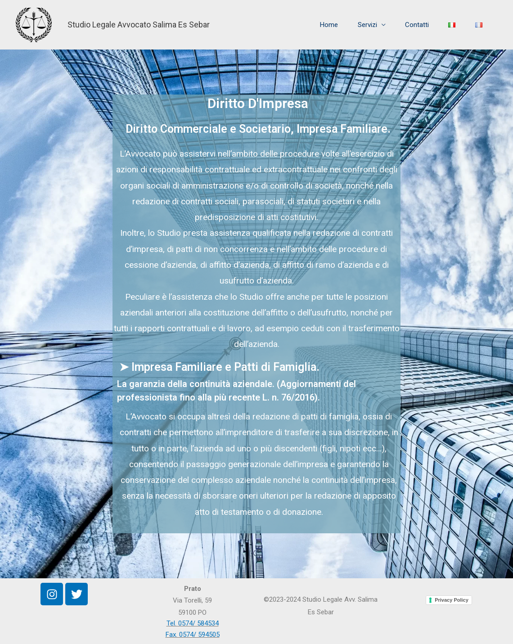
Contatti (381, 25)
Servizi (319, 25)
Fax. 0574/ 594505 (193, 634)
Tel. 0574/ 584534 (192, 623)
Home (269, 25)
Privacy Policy (451, 600)
